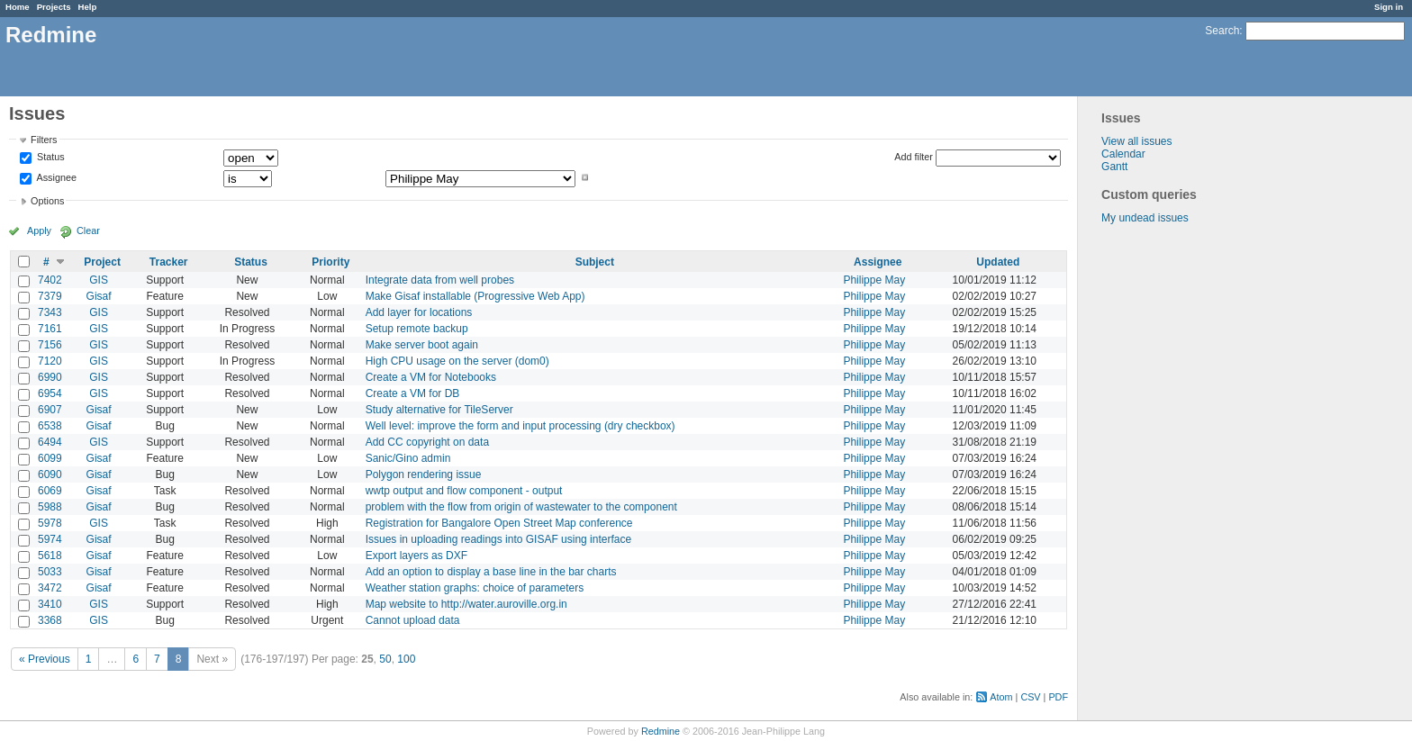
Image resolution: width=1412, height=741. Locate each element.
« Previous (44, 659)
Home (17, 7)
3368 (50, 620)
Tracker (168, 262)
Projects (54, 7)
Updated (997, 262)
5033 (50, 571)
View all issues (1136, 141)
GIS (98, 280)
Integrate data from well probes (440, 280)
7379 (50, 296)
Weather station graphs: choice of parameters (475, 588)
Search (1222, 30)
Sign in (1388, 7)
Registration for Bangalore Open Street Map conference (499, 523)
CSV (1030, 696)
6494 (50, 442)
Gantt (1114, 166)
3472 (50, 588)
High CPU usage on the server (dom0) (457, 361)
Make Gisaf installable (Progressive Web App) (475, 296)
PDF (1058, 696)
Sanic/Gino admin (408, 458)
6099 (50, 458)
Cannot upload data (413, 620)
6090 (50, 474)
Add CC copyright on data (427, 442)
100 (406, 659)
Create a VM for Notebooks (431, 377)
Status (49, 157)
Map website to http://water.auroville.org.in (466, 604)
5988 (50, 507)
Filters (44, 139)
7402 (50, 280)
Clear (88, 230)
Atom (1001, 696)
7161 (50, 328)
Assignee (55, 177)
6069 (50, 490)
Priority (330, 262)
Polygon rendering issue (424, 474)
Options (47, 200)
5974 (50, 539)
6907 (50, 409)
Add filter (913, 156)
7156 (50, 345)
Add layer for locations (419, 312)
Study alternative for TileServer (439, 409)
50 (385, 659)
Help (87, 7)
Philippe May (874, 280)
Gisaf (99, 296)
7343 (50, 312)
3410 (50, 604)
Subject (594, 262)
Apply (39, 230)
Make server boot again (422, 345)
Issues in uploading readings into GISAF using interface (499, 539)
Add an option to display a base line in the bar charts (491, 571)
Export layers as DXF (416, 555)
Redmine (660, 731)
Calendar (1123, 154)
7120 (50, 361)
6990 (50, 377)
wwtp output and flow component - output (464, 490)
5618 (50, 555)
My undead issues (1145, 218)
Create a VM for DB (413, 393)
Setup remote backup (417, 328)
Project (102, 262)
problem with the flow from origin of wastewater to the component (521, 507)
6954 (50, 393)
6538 (50, 426)
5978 (50, 523)
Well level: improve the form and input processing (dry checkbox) (520, 426)
